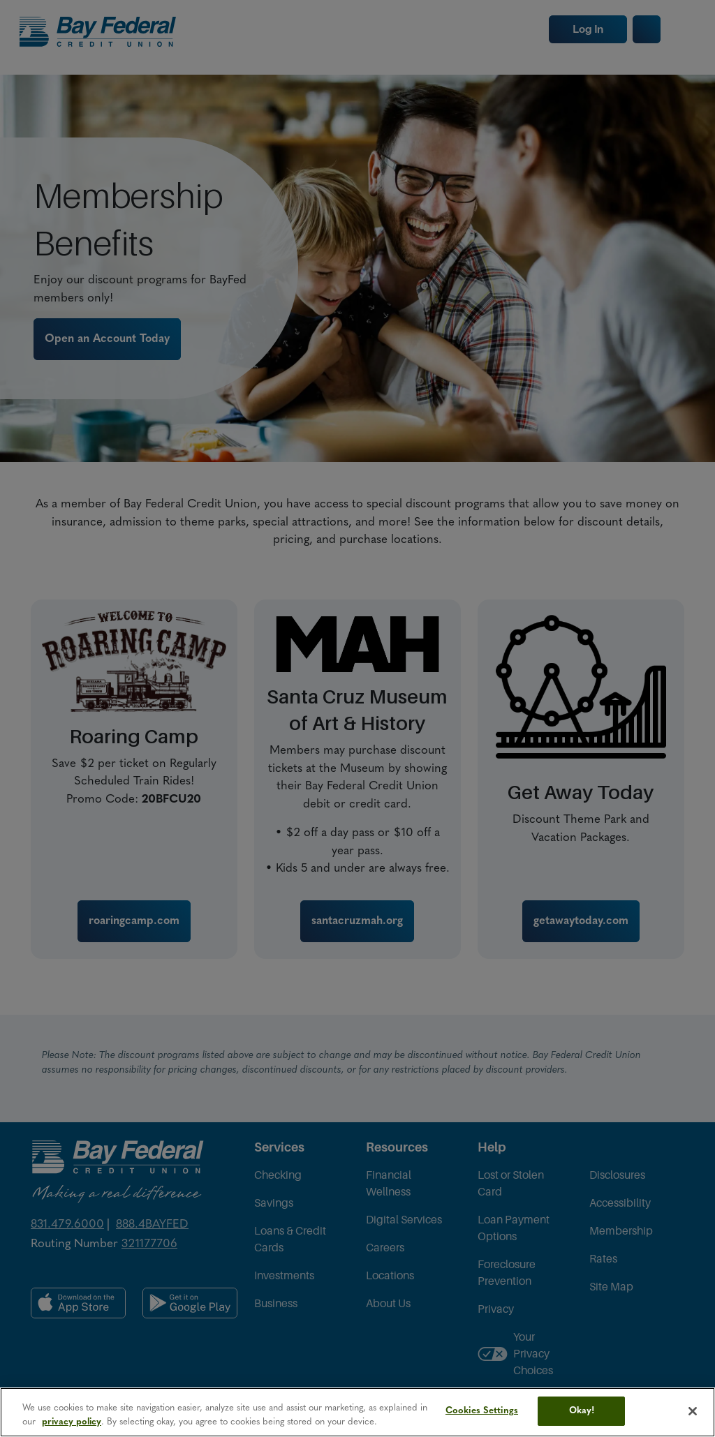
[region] (357, 1412)
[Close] (692, 1411)
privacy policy (71, 1422)
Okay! (582, 1410)
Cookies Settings (481, 1410)
